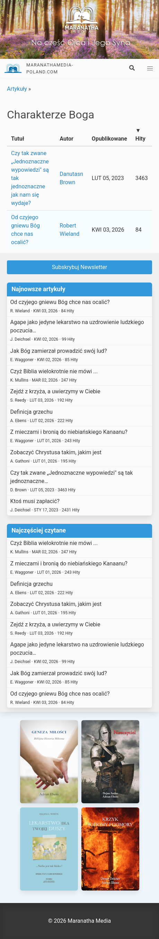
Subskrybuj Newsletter (79, 267)
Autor (66, 138)
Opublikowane (109, 138)
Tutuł (17, 138)
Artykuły (17, 89)
